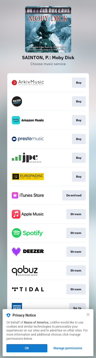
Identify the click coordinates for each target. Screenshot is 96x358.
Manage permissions (68, 348)
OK (27, 348)
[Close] (88, 314)
